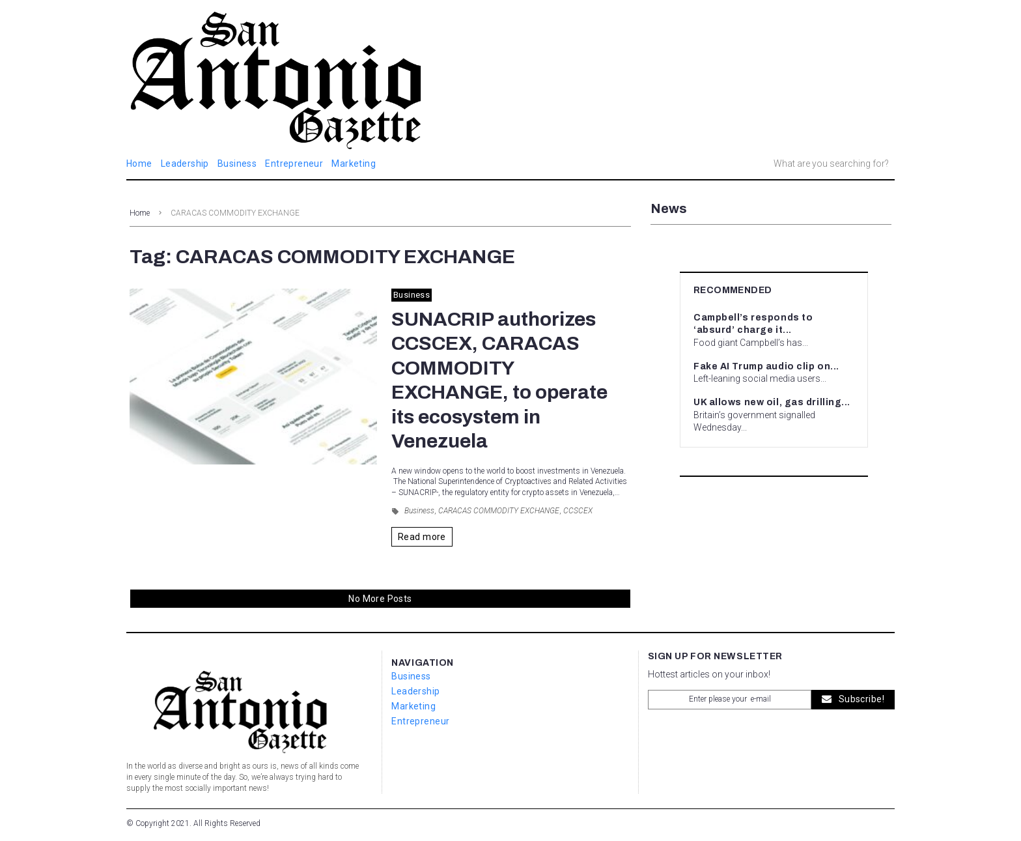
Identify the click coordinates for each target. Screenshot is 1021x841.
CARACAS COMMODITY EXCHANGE (498, 510)
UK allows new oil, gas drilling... (771, 402)
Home (140, 213)
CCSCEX (578, 510)
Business (411, 295)
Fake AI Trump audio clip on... (766, 366)
